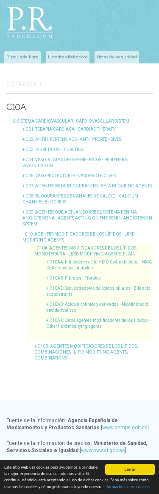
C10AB (75, 278)
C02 (73, 139)
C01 (70, 129)
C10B (86, 352)
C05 (70, 175)
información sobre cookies (126, 486)
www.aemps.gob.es (125, 428)
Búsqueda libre (22, 57)
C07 (88, 186)
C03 (54, 149)
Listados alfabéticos (67, 57)
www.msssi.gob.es (103, 450)
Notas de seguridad (117, 57)
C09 (87, 218)
